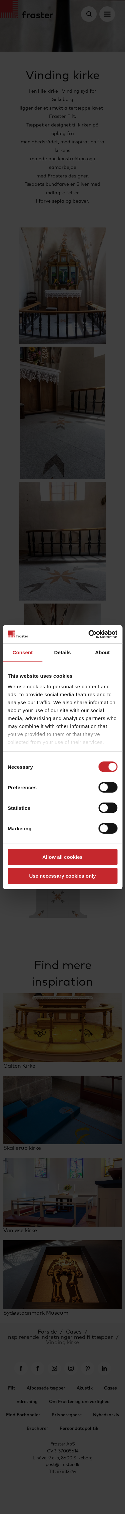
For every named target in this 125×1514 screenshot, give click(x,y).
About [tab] (102, 652)
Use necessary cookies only (62, 876)
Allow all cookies (62, 857)
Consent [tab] (22, 652)
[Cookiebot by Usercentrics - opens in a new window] (89, 634)
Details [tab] (62, 652)
